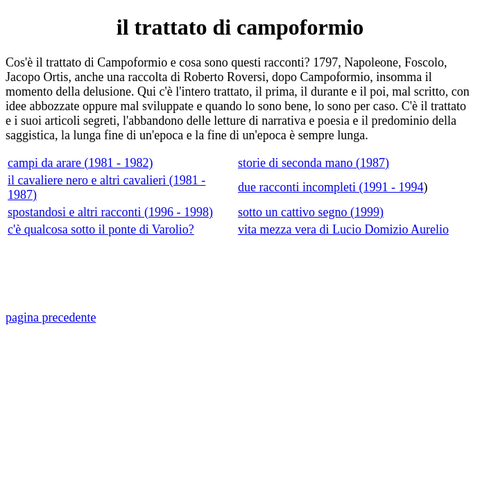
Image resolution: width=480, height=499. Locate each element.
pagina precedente (51, 317)
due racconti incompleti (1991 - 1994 (330, 187)
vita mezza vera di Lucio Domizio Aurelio (343, 229)
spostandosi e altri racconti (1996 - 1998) (110, 212)
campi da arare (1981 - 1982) (80, 163)
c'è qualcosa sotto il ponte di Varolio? (101, 229)
